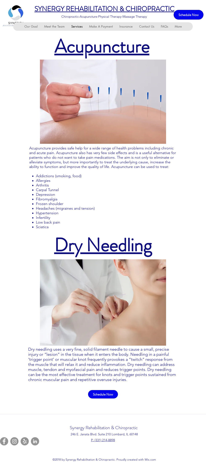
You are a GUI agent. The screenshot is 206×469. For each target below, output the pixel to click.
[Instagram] (14, 441)
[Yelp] (25, 441)
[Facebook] (4, 441)
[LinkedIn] (35, 441)
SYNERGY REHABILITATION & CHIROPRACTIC (104, 9)
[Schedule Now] (188, 15)
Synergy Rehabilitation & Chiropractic (104, 427)
